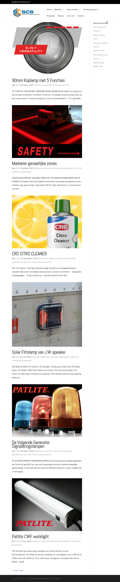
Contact (80, 16)
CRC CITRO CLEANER (29, 254)
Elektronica (43, 258)
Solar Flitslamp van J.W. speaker (38, 352)
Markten (58, 10)
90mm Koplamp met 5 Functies (38, 80)
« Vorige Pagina (18, 570)
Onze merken (72, 10)
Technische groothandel (21, 172)
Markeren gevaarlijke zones (34, 163)
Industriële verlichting (52, 85)
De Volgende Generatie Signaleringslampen (30, 444)
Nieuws (61, 16)
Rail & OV (65, 85)
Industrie (38, 85)
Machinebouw (67, 168)
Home (49, 10)
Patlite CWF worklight (30, 536)
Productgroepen (90, 10)
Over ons (70, 16)
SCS (17, 85)
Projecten (51, 16)
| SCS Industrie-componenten (37, 578)
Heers (58, 578)
